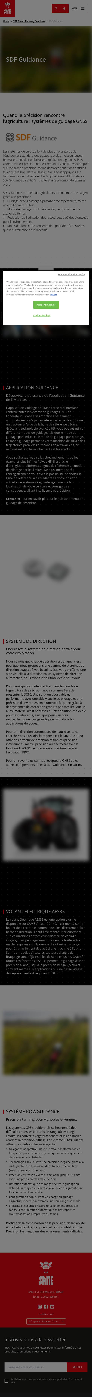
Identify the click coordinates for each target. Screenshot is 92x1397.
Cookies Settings (42, 707)
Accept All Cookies (46, 696)
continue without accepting (72, 666)
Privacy (53, 686)
